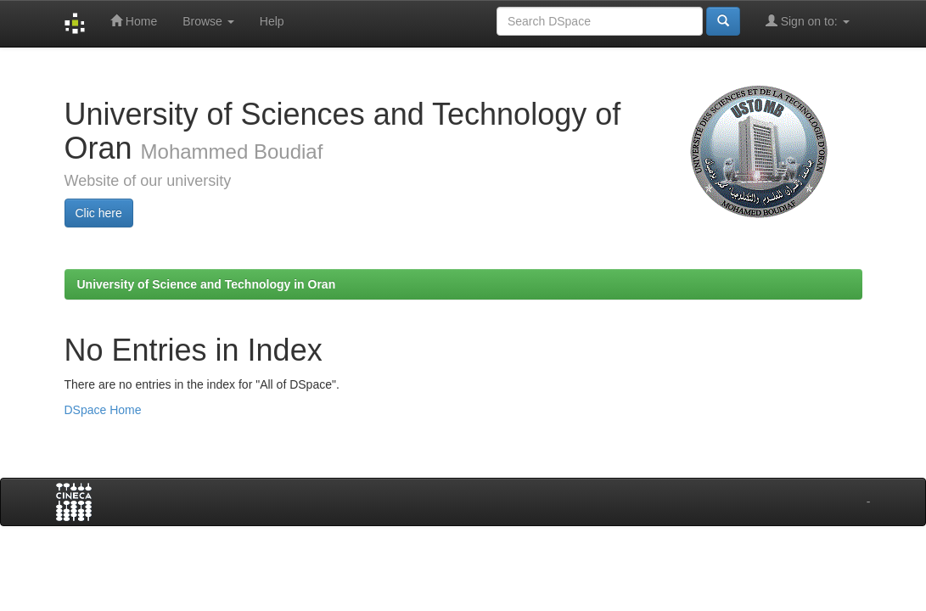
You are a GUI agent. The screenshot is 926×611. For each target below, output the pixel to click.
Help (272, 21)
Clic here (99, 213)
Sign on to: (808, 21)
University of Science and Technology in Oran (206, 284)
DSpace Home (103, 410)
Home (133, 21)
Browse (208, 21)
